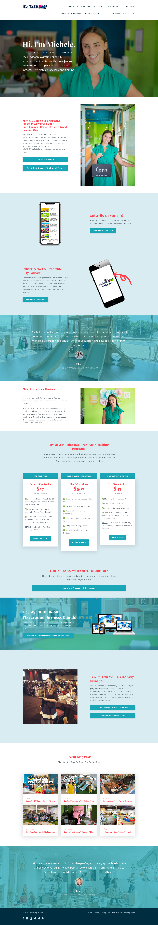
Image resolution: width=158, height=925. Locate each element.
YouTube (81, 6)
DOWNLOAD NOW (40, 539)
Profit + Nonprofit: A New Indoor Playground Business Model (88, 801)
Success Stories (90, 13)
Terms (88, 913)
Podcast (71, 6)
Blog (100, 13)
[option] (79, 348)
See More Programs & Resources (79, 587)
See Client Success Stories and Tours (45, 168)
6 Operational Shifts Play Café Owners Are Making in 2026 (125, 801)
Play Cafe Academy (95, 6)
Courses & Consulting (113, 6)
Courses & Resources (45, 159)
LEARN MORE (117, 537)
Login (132, 13)
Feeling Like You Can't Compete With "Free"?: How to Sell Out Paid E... (91, 832)
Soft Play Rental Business (71, 13)
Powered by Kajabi (127, 913)
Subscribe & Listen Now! (103, 231)
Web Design (129, 6)
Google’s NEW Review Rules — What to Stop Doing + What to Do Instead (53, 801)
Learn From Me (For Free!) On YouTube (113, 707)
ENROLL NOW (79, 542)
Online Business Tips (119, 13)
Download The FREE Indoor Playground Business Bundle (48, 636)
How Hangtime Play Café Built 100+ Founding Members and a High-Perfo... (55, 832)
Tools (106, 13)
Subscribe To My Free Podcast (113, 716)
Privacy (96, 913)
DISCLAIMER (113, 913)
